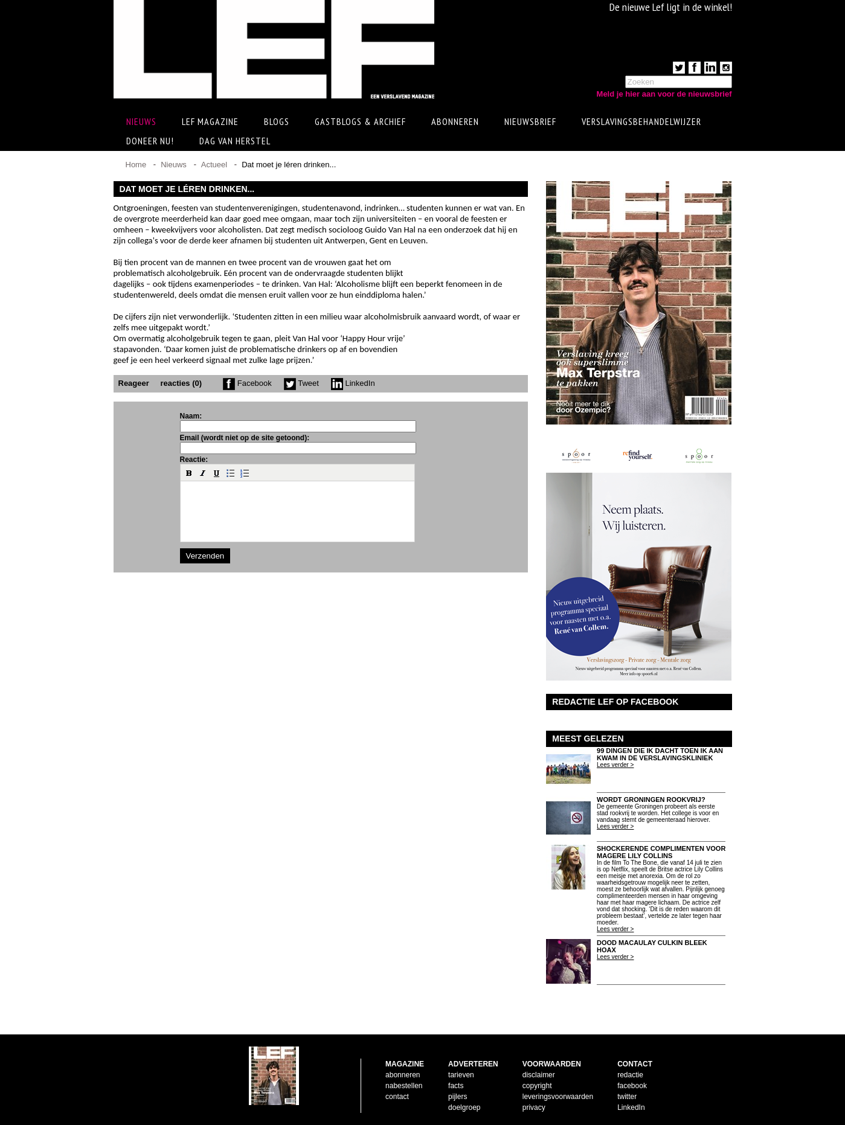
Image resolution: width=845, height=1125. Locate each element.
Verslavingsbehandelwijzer (641, 121)
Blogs (276, 121)
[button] (189, 472)
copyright (537, 1086)
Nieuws (174, 164)
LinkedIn (353, 383)
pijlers (457, 1096)
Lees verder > (615, 764)
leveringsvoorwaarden (557, 1096)
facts (455, 1086)
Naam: (191, 416)
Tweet (301, 383)
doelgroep (464, 1107)
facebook (632, 1086)
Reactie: (194, 459)
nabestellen (403, 1086)
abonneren (402, 1075)
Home (136, 164)
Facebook (247, 383)
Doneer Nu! (150, 141)
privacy (533, 1107)
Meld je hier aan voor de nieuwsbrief (664, 93)
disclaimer (538, 1075)
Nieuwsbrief (530, 121)
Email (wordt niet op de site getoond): (245, 438)
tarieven (461, 1075)
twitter (627, 1096)
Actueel (214, 164)
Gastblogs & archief (360, 121)
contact (397, 1096)
